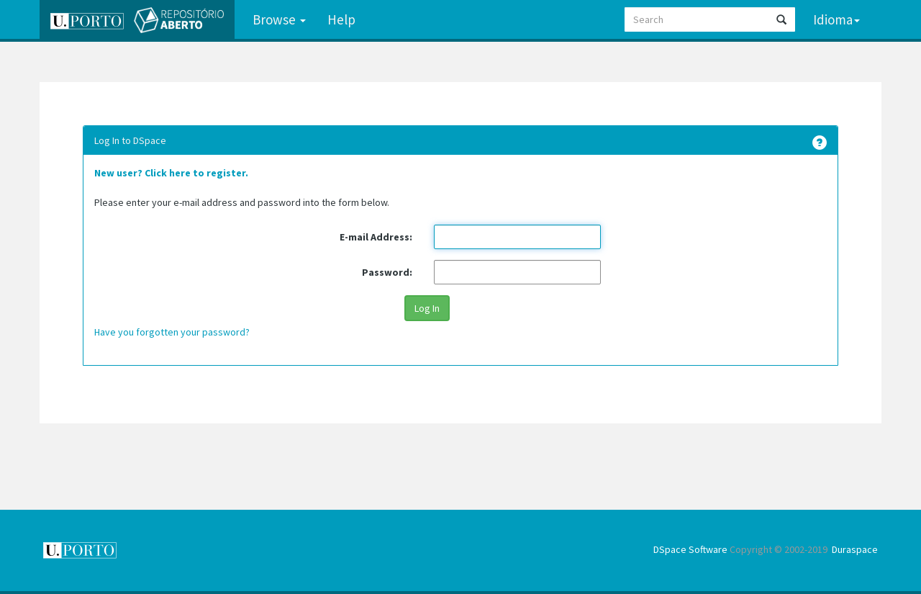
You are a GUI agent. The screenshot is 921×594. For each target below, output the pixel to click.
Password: (387, 272)
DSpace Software (690, 549)
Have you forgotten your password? (172, 331)
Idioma (836, 19)
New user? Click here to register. (171, 172)
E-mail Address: (376, 236)
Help (341, 19)
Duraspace (855, 549)
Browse (279, 19)
